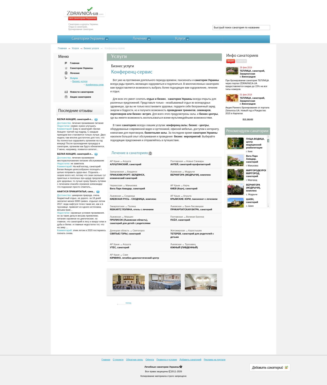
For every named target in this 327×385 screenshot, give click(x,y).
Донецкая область (119, 230)
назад (128, 303)
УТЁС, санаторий (119, 247)
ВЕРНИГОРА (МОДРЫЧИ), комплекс (190, 175)
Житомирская (177, 230)
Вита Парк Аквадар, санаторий (127, 188)
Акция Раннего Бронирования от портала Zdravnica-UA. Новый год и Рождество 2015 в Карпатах (247, 110)
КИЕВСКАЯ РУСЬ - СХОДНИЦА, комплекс (133, 199)
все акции (248, 119)
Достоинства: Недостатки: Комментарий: (81, 172)
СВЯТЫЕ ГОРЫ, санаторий (125, 233)
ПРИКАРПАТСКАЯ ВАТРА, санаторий (191, 209)
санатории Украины (168, 367)
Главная (62, 48)
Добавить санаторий (190, 359)
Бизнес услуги (91, 48)
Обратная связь (134, 359)
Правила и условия (166, 359)
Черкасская (116, 185)
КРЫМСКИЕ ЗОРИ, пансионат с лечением (194, 199)
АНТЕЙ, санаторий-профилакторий (190, 164)
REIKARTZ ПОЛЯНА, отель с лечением (131, 209)
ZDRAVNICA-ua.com (89, 13)
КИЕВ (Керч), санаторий (183, 188)
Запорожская (117, 171)
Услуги (75, 48)
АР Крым (114, 161)
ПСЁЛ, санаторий (180, 220)
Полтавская (176, 161)
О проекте (118, 359)
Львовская (175, 171)
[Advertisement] (194, 14)
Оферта (150, 359)
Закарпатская (117, 206)
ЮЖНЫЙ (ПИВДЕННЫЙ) (184, 247)
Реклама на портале (214, 359)
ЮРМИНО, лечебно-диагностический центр (134, 258)
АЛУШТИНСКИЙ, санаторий (125, 164)
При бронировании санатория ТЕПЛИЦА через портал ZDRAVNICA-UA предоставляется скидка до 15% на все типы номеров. (247, 84)
